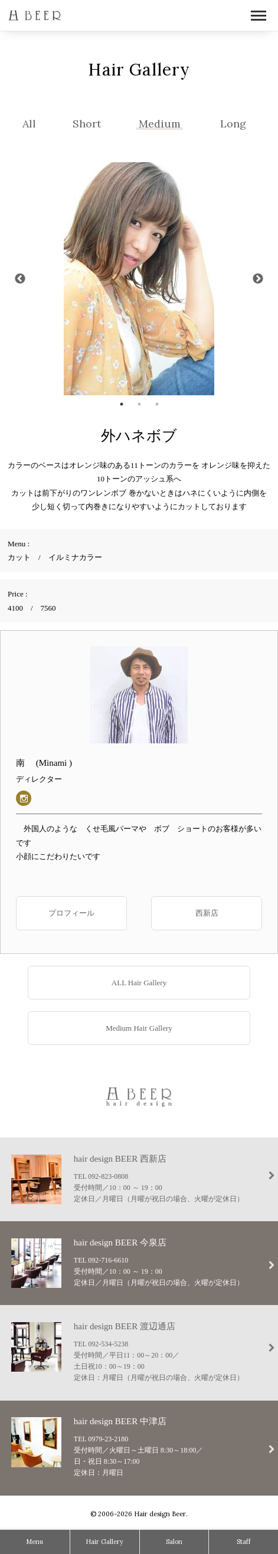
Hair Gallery (104, 1541)
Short (87, 123)
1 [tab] (121, 404)
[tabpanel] (139, 278)
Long (233, 123)
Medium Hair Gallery (139, 1028)
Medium (160, 123)
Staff (244, 1541)
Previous (20, 279)
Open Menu (258, 16)
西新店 (206, 913)
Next (258, 279)
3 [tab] (157, 404)
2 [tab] (139, 404)
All (29, 123)
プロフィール (71, 913)
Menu (34, 1541)
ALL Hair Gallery (139, 982)
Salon (174, 1541)
